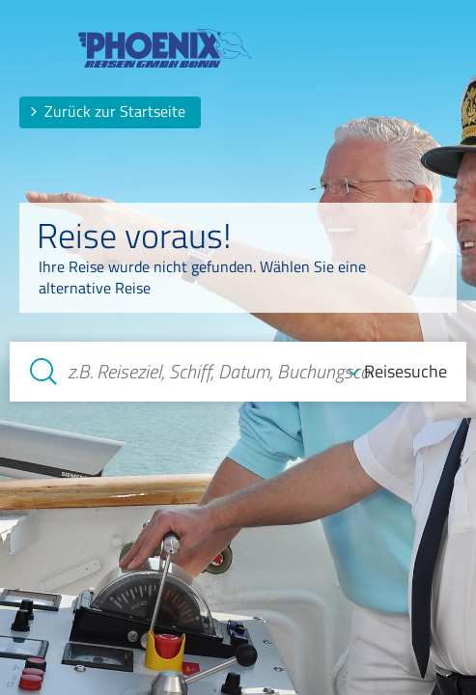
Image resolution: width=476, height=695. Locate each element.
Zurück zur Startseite (107, 111)
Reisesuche (405, 371)
